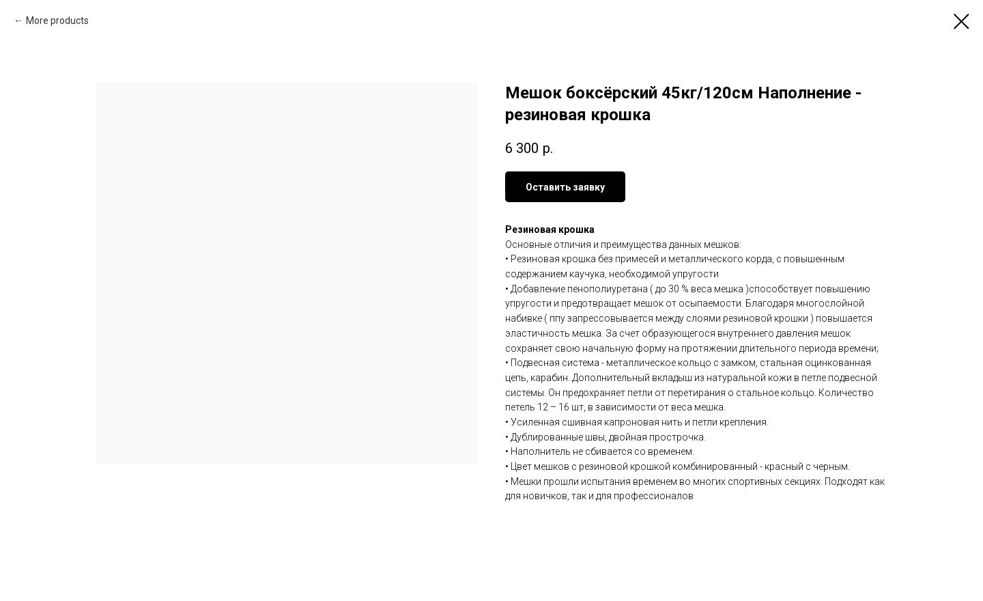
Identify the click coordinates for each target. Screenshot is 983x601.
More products (57, 20)
